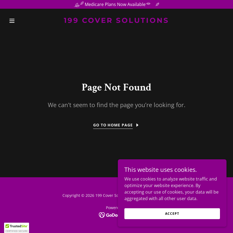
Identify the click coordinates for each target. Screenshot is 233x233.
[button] (23, 20)
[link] (116, 21)
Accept (172, 213)
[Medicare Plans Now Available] (116, 4)
